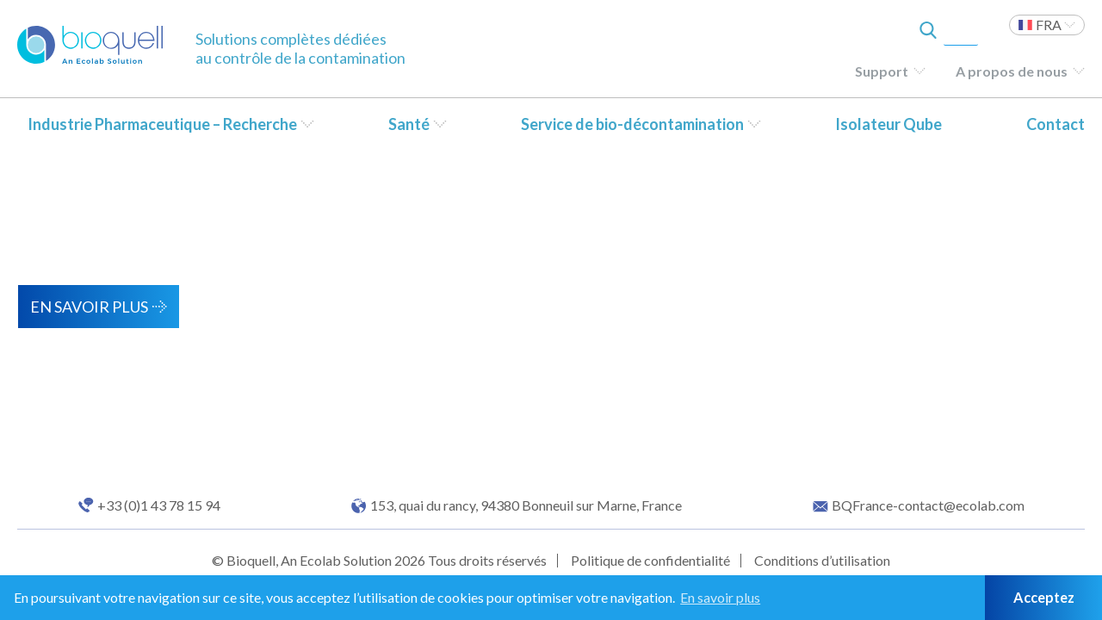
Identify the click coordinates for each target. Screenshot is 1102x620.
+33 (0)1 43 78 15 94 (158, 505)
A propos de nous (1012, 71)
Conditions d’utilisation (822, 560)
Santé (409, 124)
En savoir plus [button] (720, 597)
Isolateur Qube (888, 124)
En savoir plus (89, 306)
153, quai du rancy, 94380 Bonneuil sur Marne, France (526, 505)
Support (881, 71)
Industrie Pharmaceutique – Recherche (162, 124)
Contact (1055, 124)
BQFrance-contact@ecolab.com (928, 505)
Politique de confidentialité (650, 560)
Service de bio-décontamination (632, 124)
